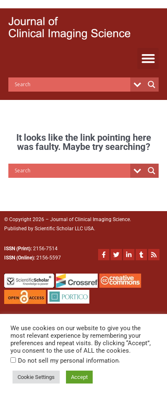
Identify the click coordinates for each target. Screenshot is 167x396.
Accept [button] (81, 377)
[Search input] (71, 84)
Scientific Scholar (54, 229)
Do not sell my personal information (67, 360)
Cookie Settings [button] (37, 377)
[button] (148, 58)
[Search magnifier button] (151, 84)
